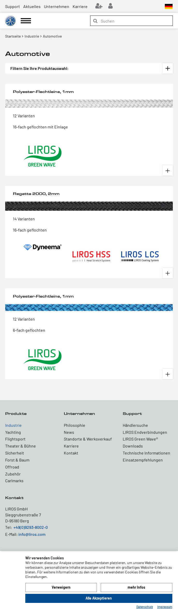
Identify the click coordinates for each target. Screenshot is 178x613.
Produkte (16, 413)
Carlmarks (14, 480)
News (69, 432)
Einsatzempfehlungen (143, 459)
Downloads (133, 445)
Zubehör (13, 473)
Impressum (164, 607)
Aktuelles (32, 6)
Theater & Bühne (20, 445)
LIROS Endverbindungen (145, 432)
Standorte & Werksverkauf (88, 438)
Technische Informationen (146, 452)
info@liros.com (31, 534)
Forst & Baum (17, 459)
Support (12, 6)
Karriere (80, 6)
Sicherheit (14, 452)
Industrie (13, 425)
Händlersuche (135, 425)
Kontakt (71, 452)
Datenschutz (144, 607)
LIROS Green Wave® (140, 438)
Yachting (13, 432)
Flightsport (15, 438)
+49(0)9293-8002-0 (30, 527)
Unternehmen (56, 6)
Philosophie (74, 425)
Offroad (12, 466)
